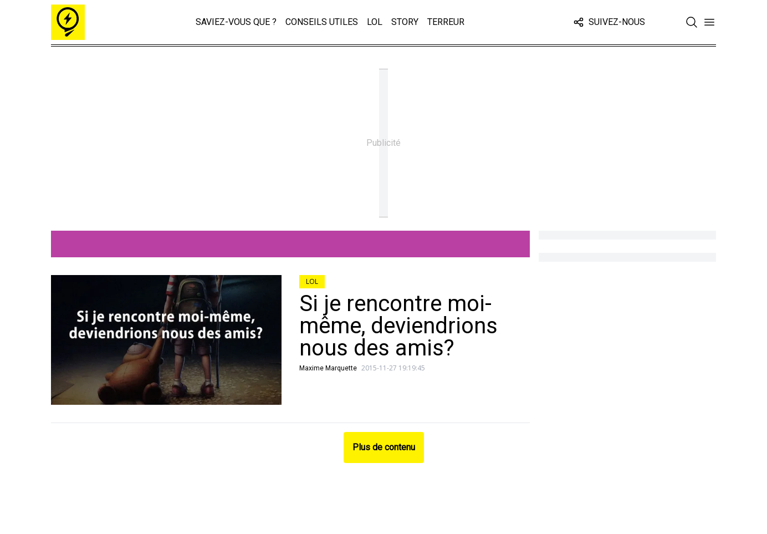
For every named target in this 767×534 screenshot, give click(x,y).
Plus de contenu (383, 447)
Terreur (445, 22)
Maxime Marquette (328, 368)
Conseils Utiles (321, 22)
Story (404, 22)
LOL (374, 22)
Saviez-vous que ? (236, 22)
